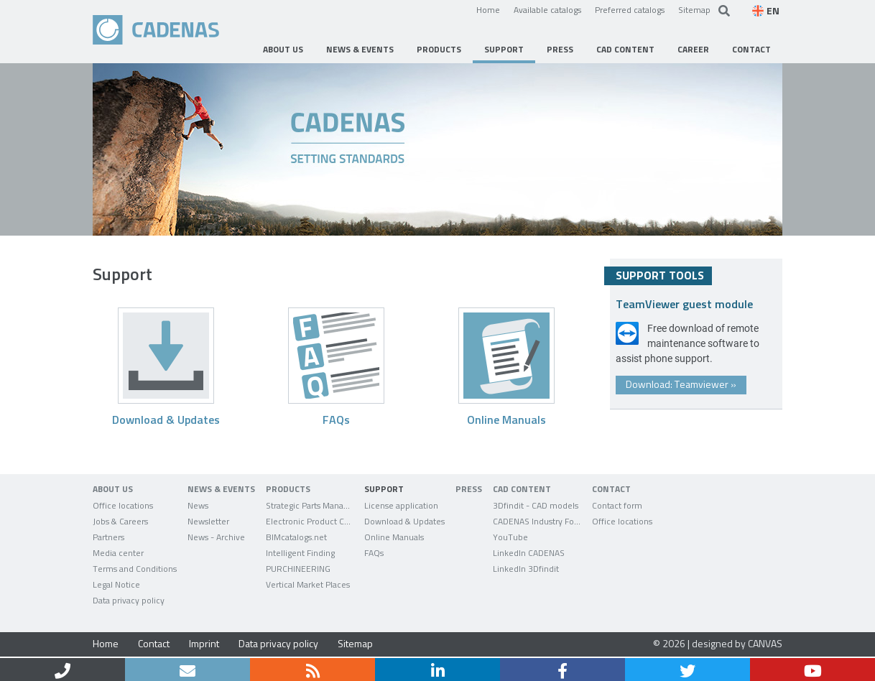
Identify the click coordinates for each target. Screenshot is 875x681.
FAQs (336, 419)
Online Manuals (506, 419)
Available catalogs (547, 9)
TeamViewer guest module (684, 303)
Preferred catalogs (630, 9)
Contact (154, 643)
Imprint (204, 643)
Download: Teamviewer (681, 384)
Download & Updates (166, 419)
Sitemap (694, 9)
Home (488, 9)
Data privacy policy (278, 643)
